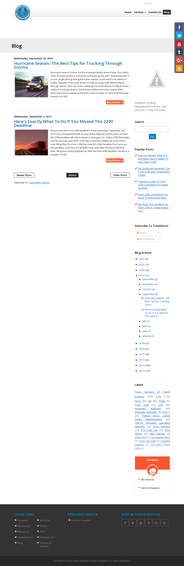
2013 (142, 365)
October (147, 289)
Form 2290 (142, 405)
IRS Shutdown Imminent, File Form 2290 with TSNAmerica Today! (154, 172)
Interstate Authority (146, 412)
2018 (142, 343)
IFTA (158, 396)
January (146, 336)
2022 (142, 258)
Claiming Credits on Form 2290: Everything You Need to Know (153, 185)
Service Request (150, 488)
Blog (166, 12)
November (148, 284)
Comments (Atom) (39, 182)
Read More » (114, 102)
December (148, 279)
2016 (142, 348)
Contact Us (155, 12)
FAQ (42, 531)
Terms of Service (45, 544)
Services (45, 520)
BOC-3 (166, 412)
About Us (23, 531)
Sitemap (22, 520)
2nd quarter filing (160, 437)
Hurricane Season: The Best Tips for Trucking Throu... (157, 301)
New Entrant (157, 433)
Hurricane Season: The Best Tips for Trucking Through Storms (68, 65)
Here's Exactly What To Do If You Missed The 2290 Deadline (63, 123)
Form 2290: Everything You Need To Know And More (153, 196)
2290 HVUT (141, 437)
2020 (142, 270)
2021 (142, 264)
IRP (150, 401)
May (145, 331)
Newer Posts (24, 175)
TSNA (161, 401)
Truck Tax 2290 (147, 441)
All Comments (146, 239)
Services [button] (140, 12)
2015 (142, 354)
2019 (142, 275)
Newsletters (25, 537)
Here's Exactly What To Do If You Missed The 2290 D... (156, 313)
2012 (142, 370)
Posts (141, 232)
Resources (23, 526)
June (145, 326)
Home (128, 12)
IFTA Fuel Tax (149, 430)
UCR (160, 405)
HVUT (138, 401)
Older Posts (120, 175)
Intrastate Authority (148, 408)
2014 (142, 359)
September (148, 294)
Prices (43, 526)
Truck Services (161, 426)
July (144, 321)
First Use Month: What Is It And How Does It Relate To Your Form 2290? (153, 159)
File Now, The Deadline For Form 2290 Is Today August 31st (153, 207)
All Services (147, 479)
